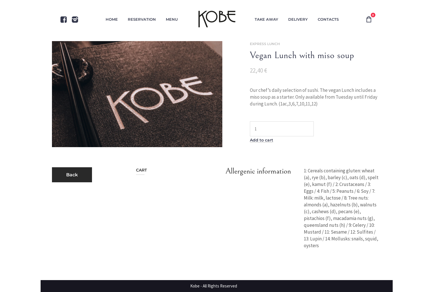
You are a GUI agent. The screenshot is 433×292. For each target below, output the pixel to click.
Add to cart (261, 140)
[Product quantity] (282, 128)
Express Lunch (265, 44)
